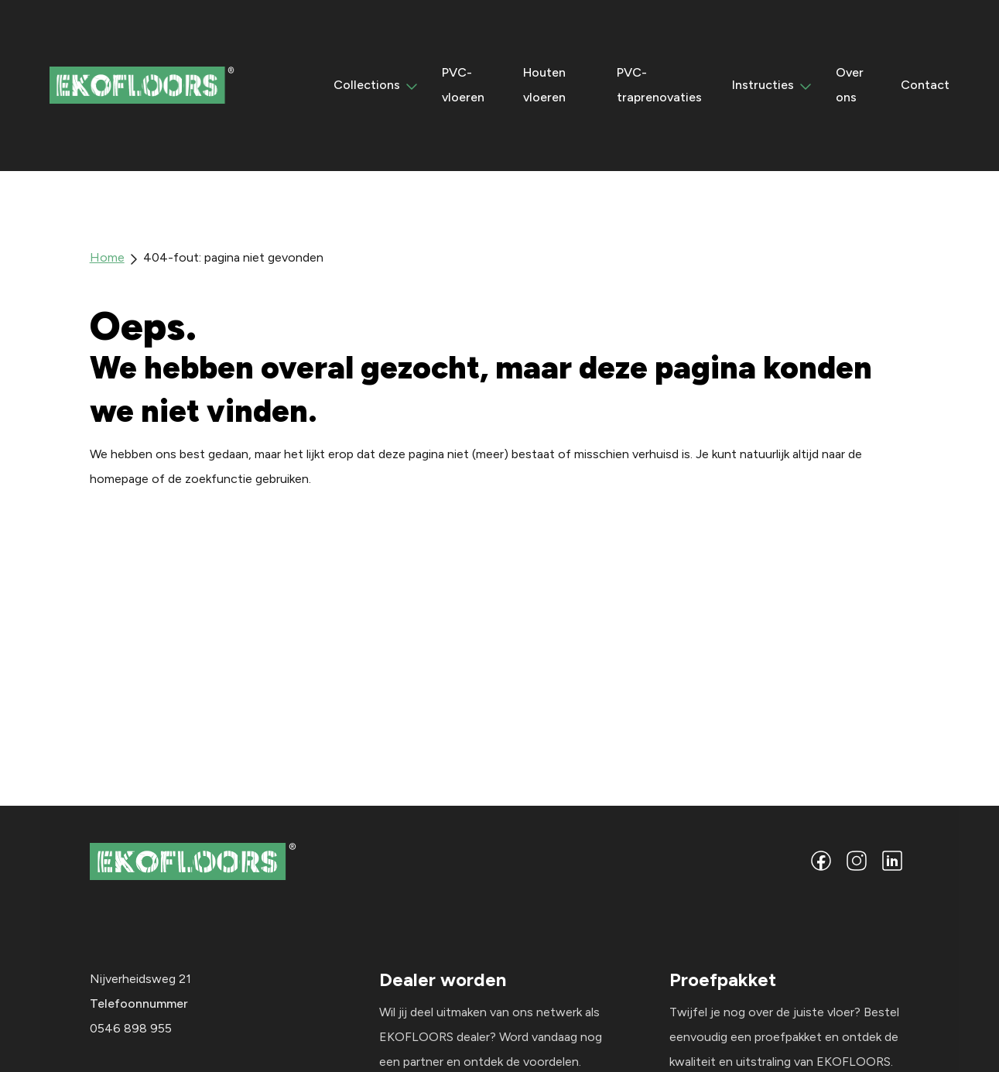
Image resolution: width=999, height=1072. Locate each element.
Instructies (763, 86)
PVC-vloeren (463, 86)
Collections (367, 86)
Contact (925, 86)
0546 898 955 (131, 1031)
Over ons (850, 86)
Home (107, 259)
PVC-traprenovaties (659, 86)
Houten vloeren (544, 86)
